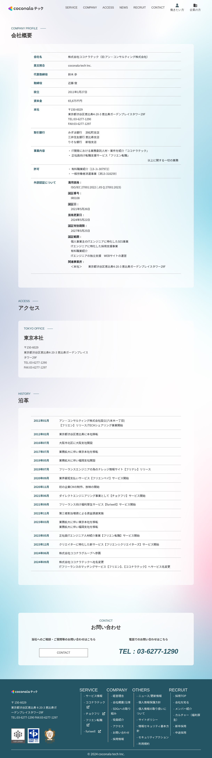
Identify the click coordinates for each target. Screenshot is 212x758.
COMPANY (90, 7)
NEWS (124, 7)
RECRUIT (140, 7)
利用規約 (144, 743)
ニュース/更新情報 (150, 696)
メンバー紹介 (183, 709)
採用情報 (118, 739)
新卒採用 (180, 726)
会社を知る (182, 702)
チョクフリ (93, 713)
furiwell (90, 731)
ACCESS (108, 7)
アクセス (118, 726)
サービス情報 (94, 696)
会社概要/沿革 (122, 702)
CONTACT (158, 7)
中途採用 (180, 732)
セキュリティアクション (153, 737)
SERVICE (71, 7)
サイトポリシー (148, 719)
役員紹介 (118, 719)
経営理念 (118, 696)
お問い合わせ (121, 732)
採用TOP (180, 696)
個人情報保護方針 (149, 702)
